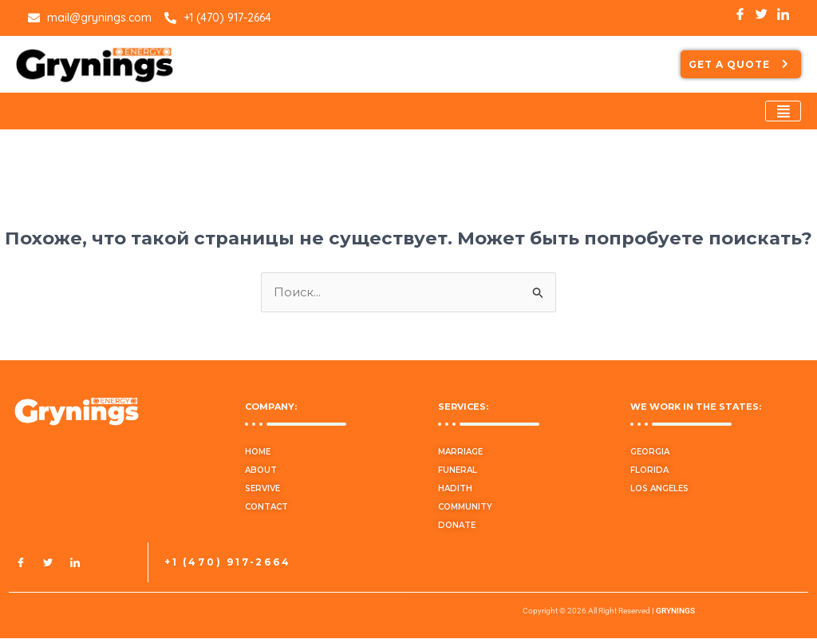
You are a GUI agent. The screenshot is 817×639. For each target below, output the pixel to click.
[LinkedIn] (75, 563)
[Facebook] (21, 563)
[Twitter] (48, 563)
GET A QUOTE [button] (741, 64)
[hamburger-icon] (783, 111)
